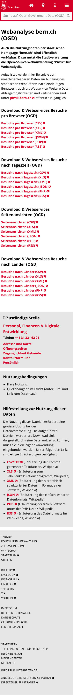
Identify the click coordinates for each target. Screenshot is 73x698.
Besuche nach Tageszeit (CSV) (23, 172)
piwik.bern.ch (21, 98)
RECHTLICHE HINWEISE (16, 613)
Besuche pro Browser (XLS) (21, 128)
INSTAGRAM (9, 579)
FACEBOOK (8, 575)
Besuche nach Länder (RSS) (22, 295)
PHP (10, 504)
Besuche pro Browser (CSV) (21, 123)
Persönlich (11, 362)
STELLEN (6, 560)
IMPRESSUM (9, 608)
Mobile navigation (66, 5)
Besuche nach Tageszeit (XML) (24, 182)
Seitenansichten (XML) (18, 231)
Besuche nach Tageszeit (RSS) (23, 196)
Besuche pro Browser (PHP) (22, 142)
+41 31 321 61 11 (38, 649)
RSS (10, 513)
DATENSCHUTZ (10, 617)
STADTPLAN (8, 555)
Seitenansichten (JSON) (19, 236)
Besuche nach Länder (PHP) (22, 290)
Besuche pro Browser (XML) (22, 132)
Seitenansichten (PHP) (18, 241)
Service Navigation (55, 5)
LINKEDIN (7, 584)
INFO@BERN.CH (11, 653)
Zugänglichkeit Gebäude (22, 353)
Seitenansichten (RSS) (18, 245)
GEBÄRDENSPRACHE (14, 622)
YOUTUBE (7, 598)
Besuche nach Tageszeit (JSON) (24, 186)
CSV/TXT (13, 462)
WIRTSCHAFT (9, 550)
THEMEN (6, 536)
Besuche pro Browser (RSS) (21, 146)
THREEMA (7, 589)
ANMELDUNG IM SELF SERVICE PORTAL (26, 678)
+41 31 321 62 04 (27, 337)
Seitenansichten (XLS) (18, 227)
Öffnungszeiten (15, 348)
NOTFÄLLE (7, 663)
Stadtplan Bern (43, 5)
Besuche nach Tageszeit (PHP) (24, 191)
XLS (10, 471)
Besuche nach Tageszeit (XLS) (23, 177)
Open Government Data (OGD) (31, 5)
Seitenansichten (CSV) (18, 222)
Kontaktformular (16, 358)
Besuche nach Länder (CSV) (22, 272)
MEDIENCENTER (11, 658)
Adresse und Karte (17, 344)
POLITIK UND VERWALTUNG (19, 541)
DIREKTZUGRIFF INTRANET (18, 682)
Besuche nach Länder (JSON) (23, 286)
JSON (11, 495)
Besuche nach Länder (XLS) (22, 276)
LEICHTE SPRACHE (12, 627)
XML (11, 481)
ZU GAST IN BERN (12, 546)
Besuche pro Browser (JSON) (23, 137)
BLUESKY (7, 570)
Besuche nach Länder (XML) (22, 281)
